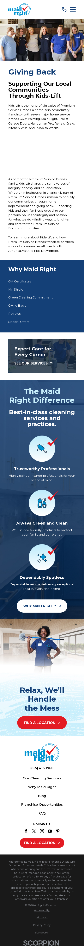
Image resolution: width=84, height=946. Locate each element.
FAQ (42, 813)
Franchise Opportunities (42, 804)
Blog (42, 796)
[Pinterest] (58, 831)
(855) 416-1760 (41, 768)
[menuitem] (42, 281)
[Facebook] (26, 831)
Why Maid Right (42, 787)
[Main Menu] (73, 9)
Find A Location (42, 723)
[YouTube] (50, 831)
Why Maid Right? (42, 606)
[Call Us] (64, 9)
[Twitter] (34, 831)
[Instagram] (42, 831)
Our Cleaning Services (42, 778)
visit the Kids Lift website (40, 251)
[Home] (19, 9)
